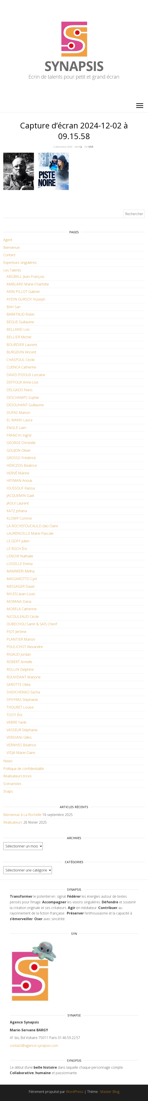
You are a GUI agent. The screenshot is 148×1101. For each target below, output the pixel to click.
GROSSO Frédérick (21, 457)
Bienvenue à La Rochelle (22, 814)
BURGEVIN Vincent (21, 352)
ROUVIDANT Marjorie (24, 677)
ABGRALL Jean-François (25, 276)
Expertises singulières (20, 262)
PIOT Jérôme (16, 631)
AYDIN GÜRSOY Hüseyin (26, 299)
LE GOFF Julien (18, 541)
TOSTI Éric (15, 714)
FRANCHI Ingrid (19, 435)
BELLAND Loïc (18, 329)
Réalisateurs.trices (17, 776)
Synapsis (74, 66)
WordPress (74, 1091)
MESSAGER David (20, 586)
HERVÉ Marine (18, 473)
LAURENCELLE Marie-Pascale (30, 533)
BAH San (14, 306)
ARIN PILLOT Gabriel (23, 291)
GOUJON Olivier (19, 450)
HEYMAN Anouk (19, 480)
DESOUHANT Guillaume (25, 405)
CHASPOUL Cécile (21, 359)
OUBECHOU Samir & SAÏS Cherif (32, 624)
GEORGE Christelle (21, 442)
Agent (7, 239)
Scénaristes (12, 783)
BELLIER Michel (19, 337)
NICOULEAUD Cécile (23, 616)
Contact (9, 254)
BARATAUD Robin (20, 314)
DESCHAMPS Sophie (23, 397)
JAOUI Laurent (18, 503)
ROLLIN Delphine (20, 669)
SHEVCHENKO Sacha (23, 692)
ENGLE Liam (16, 427)
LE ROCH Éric (17, 548)
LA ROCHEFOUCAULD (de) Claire (32, 526)
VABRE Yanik (16, 722)
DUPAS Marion (18, 412)
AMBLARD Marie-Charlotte (28, 284)
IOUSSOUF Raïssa (21, 488)
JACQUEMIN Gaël (20, 495)
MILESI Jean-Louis (21, 593)
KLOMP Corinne (19, 518)
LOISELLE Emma (20, 563)
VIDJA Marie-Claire (21, 752)
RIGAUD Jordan (19, 654)
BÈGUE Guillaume (20, 322)
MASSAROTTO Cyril (22, 578)
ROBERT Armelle (19, 661)
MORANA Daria (19, 601)
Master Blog (109, 1091)
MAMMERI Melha (20, 571)
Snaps (8, 791)
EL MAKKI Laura (19, 420)
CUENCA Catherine (21, 367)
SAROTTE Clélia (18, 684)
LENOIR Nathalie (20, 556)
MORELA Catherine (22, 609)
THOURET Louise (20, 707)
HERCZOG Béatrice (22, 465)
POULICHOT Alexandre (25, 646)
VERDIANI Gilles (19, 737)
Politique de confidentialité (23, 768)
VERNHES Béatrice (21, 745)
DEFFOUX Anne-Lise (22, 382)
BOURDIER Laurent (22, 344)
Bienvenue (11, 247)
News (7, 761)
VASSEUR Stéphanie (22, 730)
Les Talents (12, 270)
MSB (90, 146)
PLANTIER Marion (21, 639)
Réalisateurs (12, 822)
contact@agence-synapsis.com (34, 1045)
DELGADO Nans (20, 389)
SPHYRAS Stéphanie (22, 699)
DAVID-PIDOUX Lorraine (26, 374)
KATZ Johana (17, 510)
